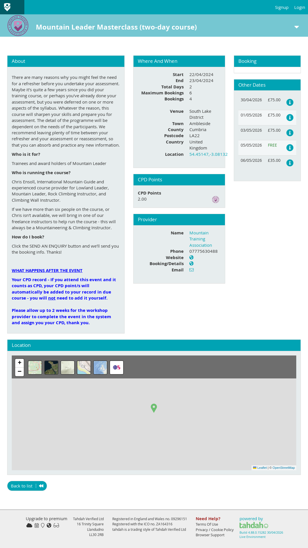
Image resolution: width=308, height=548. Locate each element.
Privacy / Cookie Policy (215, 529)
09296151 (179, 518)
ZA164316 (164, 524)
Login (299, 7)
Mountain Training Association (200, 239)
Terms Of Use (207, 524)
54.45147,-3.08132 (208, 154)
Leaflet (260, 467)
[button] (153, 408)
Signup (282, 7)
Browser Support (210, 534)
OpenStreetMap (283, 467)
